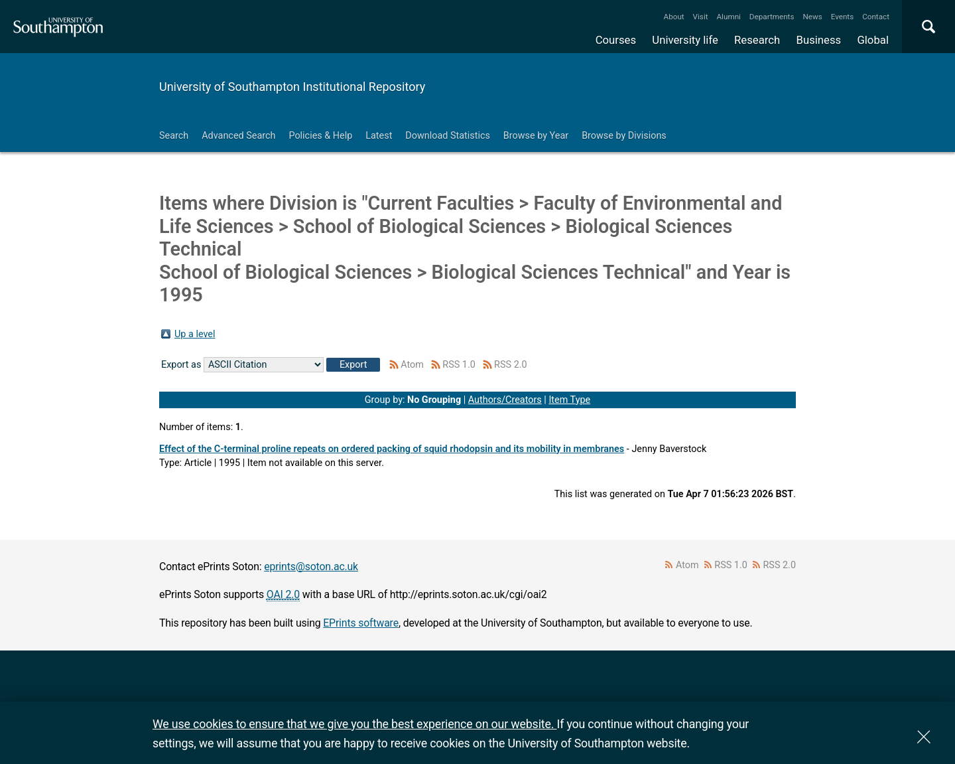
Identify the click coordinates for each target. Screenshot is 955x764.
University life (685, 39)
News (812, 16)
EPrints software (361, 623)
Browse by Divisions (624, 135)
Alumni (728, 16)
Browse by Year (535, 135)
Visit (700, 16)
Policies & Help (320, 135)
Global (873, 39)
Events (842, 16)
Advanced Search (238, 135)
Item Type (569, 400)
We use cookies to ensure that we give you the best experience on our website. (354, 724)
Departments (772, 16)
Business (819, 39)
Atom (412, 364)
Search (173, 135)
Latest (378, 135)
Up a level (194, 334)
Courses (616, 39)
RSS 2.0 (510, 364)
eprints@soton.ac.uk (311, 566)
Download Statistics (447, 135)
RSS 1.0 (459, 364)
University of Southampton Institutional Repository (292, 87)
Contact (875, 16)
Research (757, 39)
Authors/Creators (505, 400)
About (674, 16)
